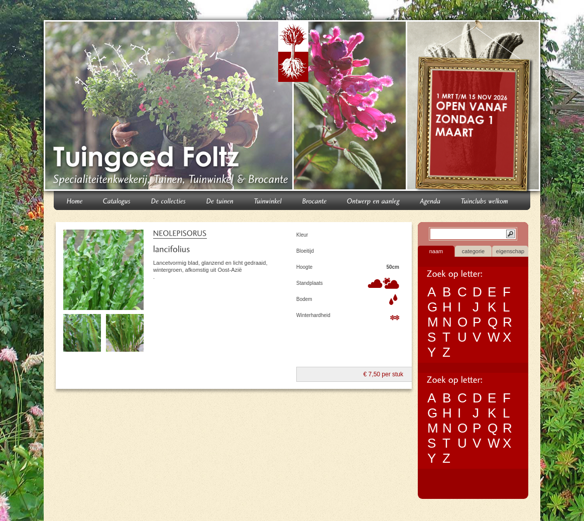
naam (436, 251)
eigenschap (510, 251)
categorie (473, 251)
